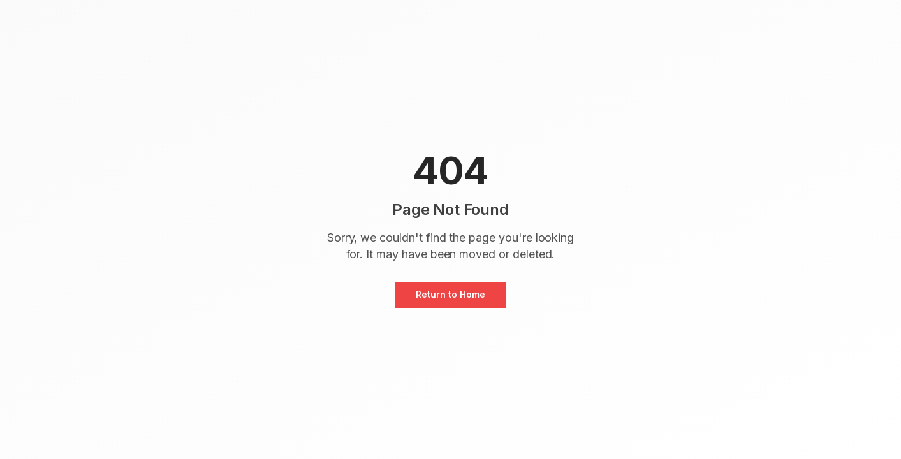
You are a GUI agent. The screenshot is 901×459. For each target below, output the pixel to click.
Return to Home (450, 294)
